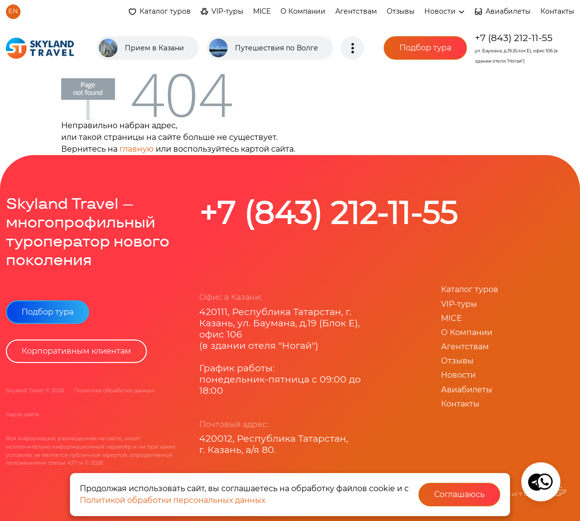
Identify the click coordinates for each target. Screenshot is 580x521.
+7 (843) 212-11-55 (514, 38)
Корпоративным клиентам (76, 351)
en (13, 11)
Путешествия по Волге (276, 48)
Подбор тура (425, 47)
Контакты (557, 11)
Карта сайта (22, 414)
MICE (262, 11)
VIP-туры (227, 11)
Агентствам (356, 11)
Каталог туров (165, 11)
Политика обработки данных (114, 390)
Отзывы (401, 11)
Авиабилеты (508, 11)
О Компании (302, 11)
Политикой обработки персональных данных (172, 500)
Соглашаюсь (459, 494)
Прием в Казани (154, 48)
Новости (444, 11)
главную (136, 149)
